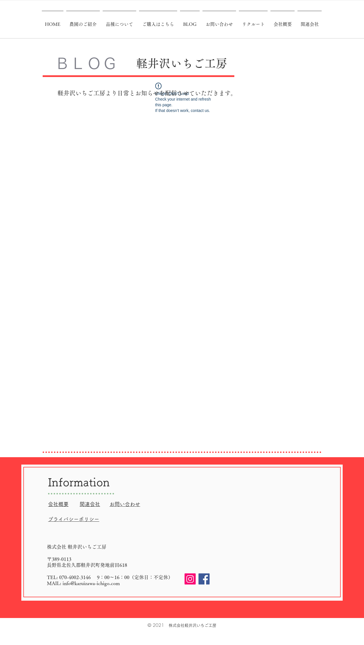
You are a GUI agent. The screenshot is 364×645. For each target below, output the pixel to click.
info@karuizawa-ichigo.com (91, 583)
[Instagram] (190, 578)
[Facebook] (204, 578)
